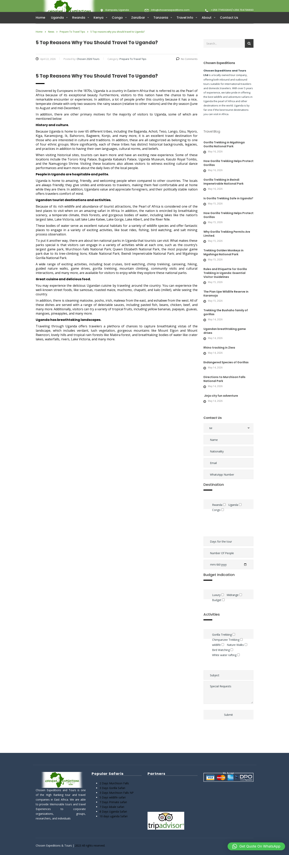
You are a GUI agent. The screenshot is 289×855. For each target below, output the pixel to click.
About (207, 25)
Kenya (98, 25)
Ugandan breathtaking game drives (224, 339)
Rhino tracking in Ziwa (219, 355)
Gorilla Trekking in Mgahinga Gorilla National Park (224, 152)
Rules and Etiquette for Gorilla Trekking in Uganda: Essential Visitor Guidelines (225, 281)
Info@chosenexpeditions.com (170, 10)
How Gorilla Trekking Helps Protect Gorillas (228, 171)
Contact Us (229, 25)
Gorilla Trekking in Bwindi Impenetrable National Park (223, 189)
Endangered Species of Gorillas (226, 370)
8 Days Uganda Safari (113, 811)
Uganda (57, 25)
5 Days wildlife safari (112, 797)
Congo (117, 25)
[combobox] (228, 436)
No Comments (187, 67)
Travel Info (185, 25)
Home (40, 25)
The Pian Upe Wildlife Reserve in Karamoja (225, 301)
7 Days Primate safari (113, 802)
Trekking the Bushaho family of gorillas (225, 320)
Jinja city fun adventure (220, 404)
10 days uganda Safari (113, 816)
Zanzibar (138, 25)
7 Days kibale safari (111, 807)
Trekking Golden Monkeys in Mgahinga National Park (223, 260)
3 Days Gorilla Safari (112, 788)
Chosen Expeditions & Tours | (55, 845)
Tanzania (160, 25)
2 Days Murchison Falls (114, 783)
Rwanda (78, 25)
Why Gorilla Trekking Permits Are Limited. (226, 241)
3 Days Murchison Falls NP (116, 793)
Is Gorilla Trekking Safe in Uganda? (228, 206)
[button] (256, 846)
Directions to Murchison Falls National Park (224, 387)
